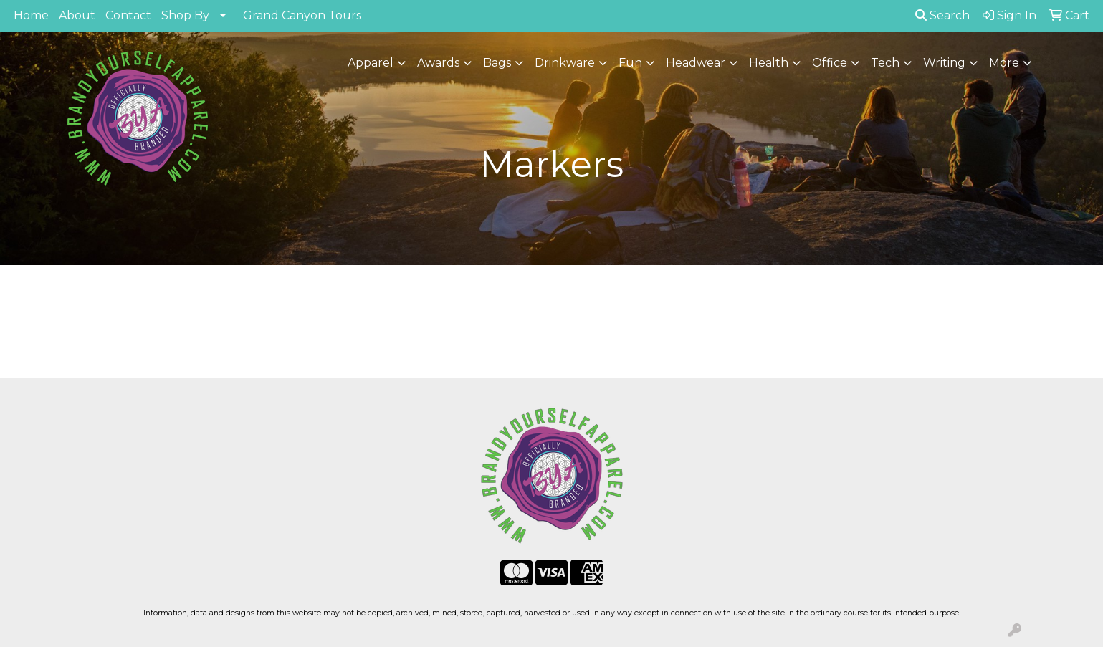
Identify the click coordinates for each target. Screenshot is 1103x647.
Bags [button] (497, 63)
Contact (128, 15)
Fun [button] (630, 63)
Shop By (185, 15)
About (77, 15)
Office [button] (829, 63)
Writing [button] (944, 63)
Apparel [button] (370, 63)
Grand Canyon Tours (302, 15)
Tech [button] (885, 63)
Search (942, 15)
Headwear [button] (695, 63)
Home (31, 15)
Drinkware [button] (565, 63)
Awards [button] (438, 63)
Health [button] (768, 63)
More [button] (1004, 63)
